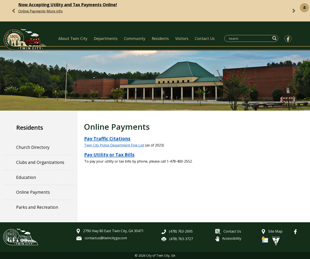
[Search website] (248, 38)
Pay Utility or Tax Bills (109, 155)
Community (134, 38)
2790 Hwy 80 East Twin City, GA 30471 (110, 231)
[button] (304, 7)
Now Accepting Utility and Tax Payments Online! (67, 5)
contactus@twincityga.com (101, 238)
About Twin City (72, 38)
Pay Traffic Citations (107, 139)
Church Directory (33, 147)
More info (54, 11)
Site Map (272, 231)
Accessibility (228, 238)
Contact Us (205, 38)
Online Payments (32, 11)
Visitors (181, 38)
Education (26, 177)
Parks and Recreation (37, 207)
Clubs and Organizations (40, 162)
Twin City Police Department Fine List (114, 145)
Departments (106, 38)
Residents (160, 38)
